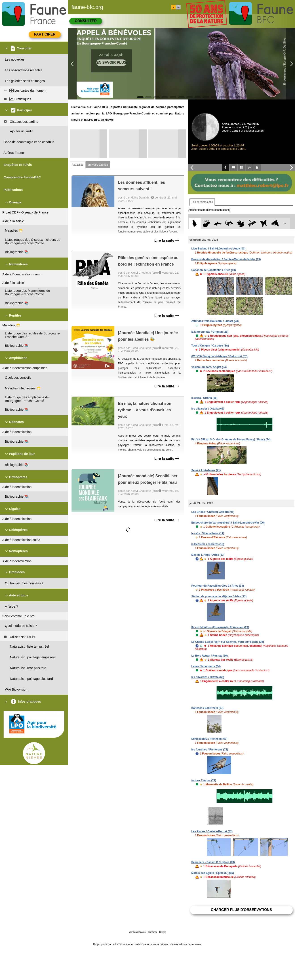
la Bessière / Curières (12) (207, 544)
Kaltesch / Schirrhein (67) (207, 708)
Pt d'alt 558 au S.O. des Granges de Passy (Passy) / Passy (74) (230, 439)
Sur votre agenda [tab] (97, 164)
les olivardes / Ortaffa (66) (207, 408)
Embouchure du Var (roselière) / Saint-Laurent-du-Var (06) (228, 522)
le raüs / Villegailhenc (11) (207, 533)
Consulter (86, 21)
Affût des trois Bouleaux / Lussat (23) (215, 321)
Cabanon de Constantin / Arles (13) (213, 270)
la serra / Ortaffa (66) (204, 397)
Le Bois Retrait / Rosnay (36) (209, 655)
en (178, 7)
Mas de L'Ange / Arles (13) (207, 554)
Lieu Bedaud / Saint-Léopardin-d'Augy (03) (218, 248)
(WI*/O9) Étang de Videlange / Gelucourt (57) (219, 356)
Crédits (162, 932)
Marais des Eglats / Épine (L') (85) (212, 873)
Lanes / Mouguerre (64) (206, 666)
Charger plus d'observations (241, 910)
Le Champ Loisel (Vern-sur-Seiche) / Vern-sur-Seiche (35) (227, 641)
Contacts (152, 932)
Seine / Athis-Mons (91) (206, 470)
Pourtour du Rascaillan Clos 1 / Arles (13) (217, 585)
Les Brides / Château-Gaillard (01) (212, 511)
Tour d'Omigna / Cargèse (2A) (210, 345)
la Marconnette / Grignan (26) (209, 331)
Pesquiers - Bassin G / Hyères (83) (213, 862)
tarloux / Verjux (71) (203, 780)
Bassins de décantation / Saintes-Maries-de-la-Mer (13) (226, 259)
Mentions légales (137, 932)
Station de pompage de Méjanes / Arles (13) (219, 596)
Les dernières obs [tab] (202, 202)
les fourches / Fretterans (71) (209, 749)
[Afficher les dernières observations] (209, 209)
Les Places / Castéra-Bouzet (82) (212, 831)
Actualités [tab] (77, 164)
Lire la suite (166, 240)
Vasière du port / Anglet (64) (209, 367)
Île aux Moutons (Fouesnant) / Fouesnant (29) (220, 627)
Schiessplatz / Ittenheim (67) (209, 738)
